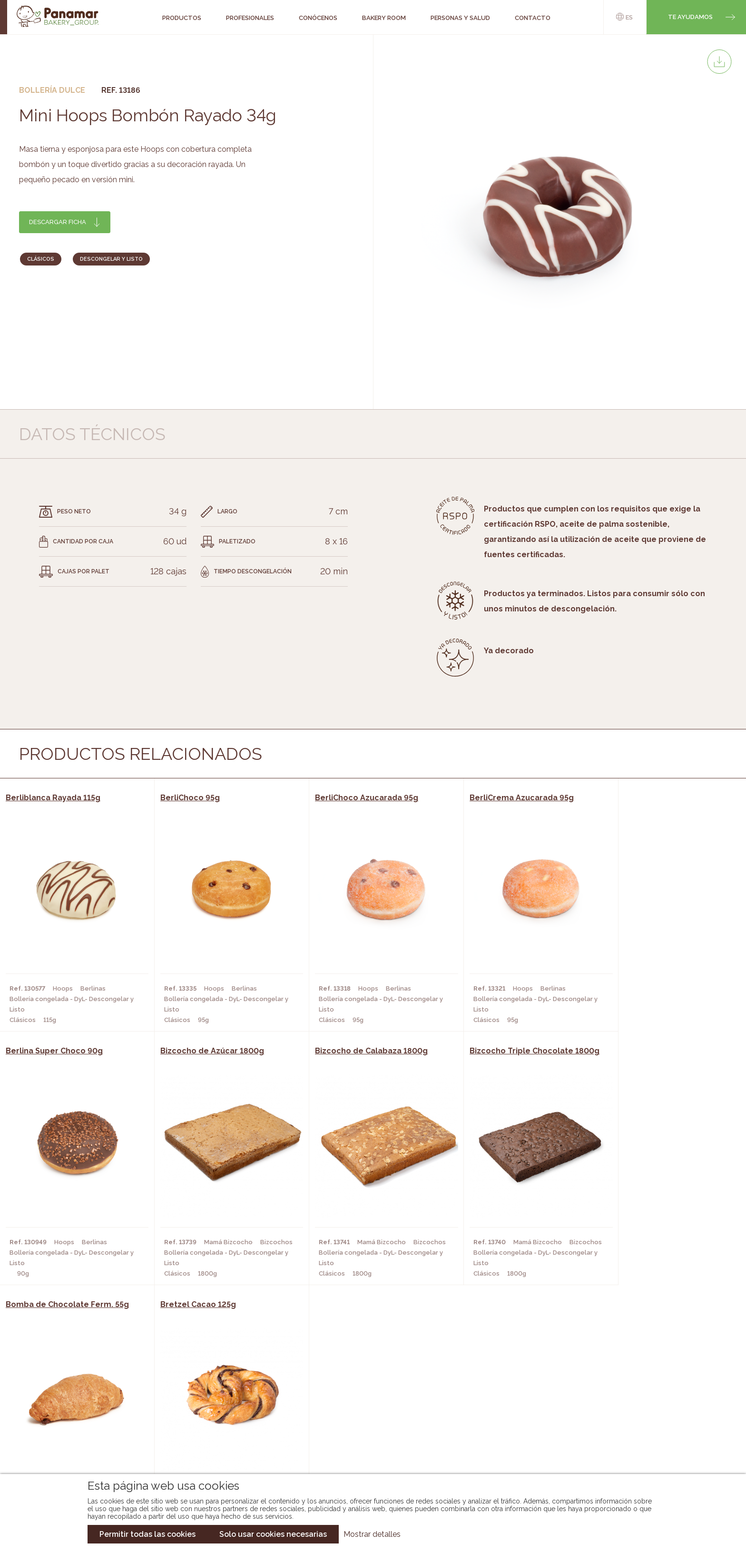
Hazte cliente (82, 1438)
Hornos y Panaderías (209, 1410)
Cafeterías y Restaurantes (220, 1395)
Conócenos (78, 1395)
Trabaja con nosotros (638, 1387)
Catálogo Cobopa (366, 1424)
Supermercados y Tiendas (218, 1424)
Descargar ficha (57, 222)
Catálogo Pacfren (367, 1452)
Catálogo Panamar (368, 1410)
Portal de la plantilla (638, 1417)
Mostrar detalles (372, 1534)
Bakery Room (80, 1410)
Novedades (353, 1395)
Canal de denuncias (638, 1446)
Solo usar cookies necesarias (273, 1534)
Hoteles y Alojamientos (215, 1438)
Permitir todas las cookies (147, 1534)
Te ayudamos (690, 16)
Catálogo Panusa (365, 1438)
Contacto (75, 1424)
